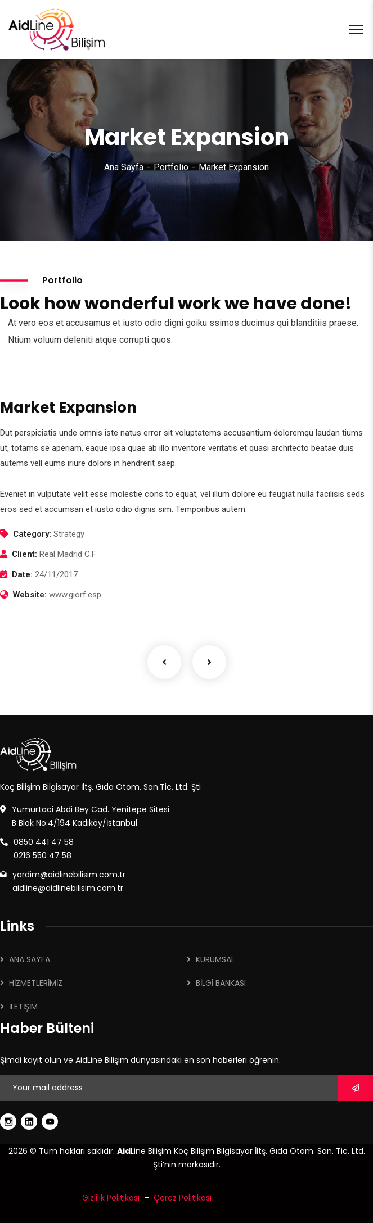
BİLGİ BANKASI (221, 983)
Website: (30, 595)
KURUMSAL (215, 959)
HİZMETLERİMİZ (35, 983)
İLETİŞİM (23, 1006)
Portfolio (171, 167)
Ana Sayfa (123, 167)
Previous (164, 662)
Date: (22, 574)
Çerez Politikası (183, 1197)
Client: (24, 554)
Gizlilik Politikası (111, 1197)
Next (209, 662)
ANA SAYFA (29, 959)
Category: (32, 534)
